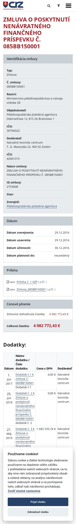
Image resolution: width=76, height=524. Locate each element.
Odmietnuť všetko (37, 512)
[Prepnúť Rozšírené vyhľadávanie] (59, 5)
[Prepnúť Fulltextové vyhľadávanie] (49, 5)
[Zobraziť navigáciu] (68, 5)
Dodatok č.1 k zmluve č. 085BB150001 (25, 379)
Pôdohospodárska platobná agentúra (32, 206)
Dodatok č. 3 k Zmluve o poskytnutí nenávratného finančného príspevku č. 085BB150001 (25, 441)
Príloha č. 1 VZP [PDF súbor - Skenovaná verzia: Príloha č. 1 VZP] (27, 282)
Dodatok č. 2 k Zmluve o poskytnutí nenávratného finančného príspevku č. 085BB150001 (25, 405)
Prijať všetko (38, 501)
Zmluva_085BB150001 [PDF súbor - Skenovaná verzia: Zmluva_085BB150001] (31, 289)
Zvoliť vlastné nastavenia (24, 491)
